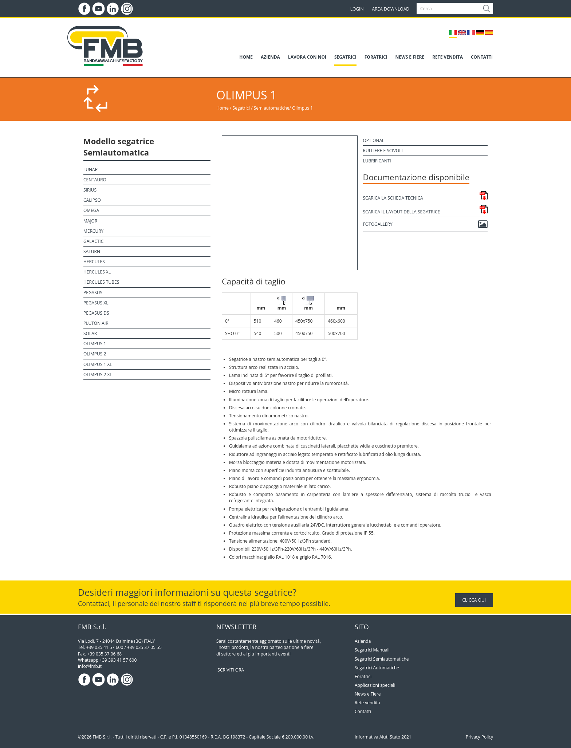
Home (222, 108)
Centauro (94, 180)
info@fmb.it (90, 666)
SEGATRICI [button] (345, 57)
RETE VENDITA (447, 57)
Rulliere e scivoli (383, 150)
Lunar (90, 169)
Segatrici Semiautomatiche (382, 659)
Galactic (93, 241)
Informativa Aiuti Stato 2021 (383, 737)
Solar (90, 333)
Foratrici (363, 676)
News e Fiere (368, 694)
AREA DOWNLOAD (390, 9)
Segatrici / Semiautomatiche (261, 108)
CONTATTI (482, 57)
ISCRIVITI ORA (230, 670)
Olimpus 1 (302, 108)
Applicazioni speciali (375, 685)
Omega (91, 210)
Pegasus (92, 293)
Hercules (94, 262)
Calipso (92, 200)
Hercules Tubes (101, 282)
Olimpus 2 (94, 354)
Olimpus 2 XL (97, 374)
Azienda (363, 641)
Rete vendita (367, 703)
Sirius (90, 190)
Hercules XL (97, 272)
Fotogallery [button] (425, 224)
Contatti (363, 711)
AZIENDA (270, 57)
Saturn (91, 251)
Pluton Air (96, 323)
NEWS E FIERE (410, 57)
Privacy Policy (479, 737)
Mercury (93, 231)
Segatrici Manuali (372, 650)
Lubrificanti (377, 161)
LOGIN (357, 9)
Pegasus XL (95, 303)
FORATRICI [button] (376, 57)
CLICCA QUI (474, 600)
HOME (246, 57)
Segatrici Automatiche (377, 668)
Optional (374, 140)
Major (90, 221)
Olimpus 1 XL (97, 364)
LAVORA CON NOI (307, 57)
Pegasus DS (96, 313)
